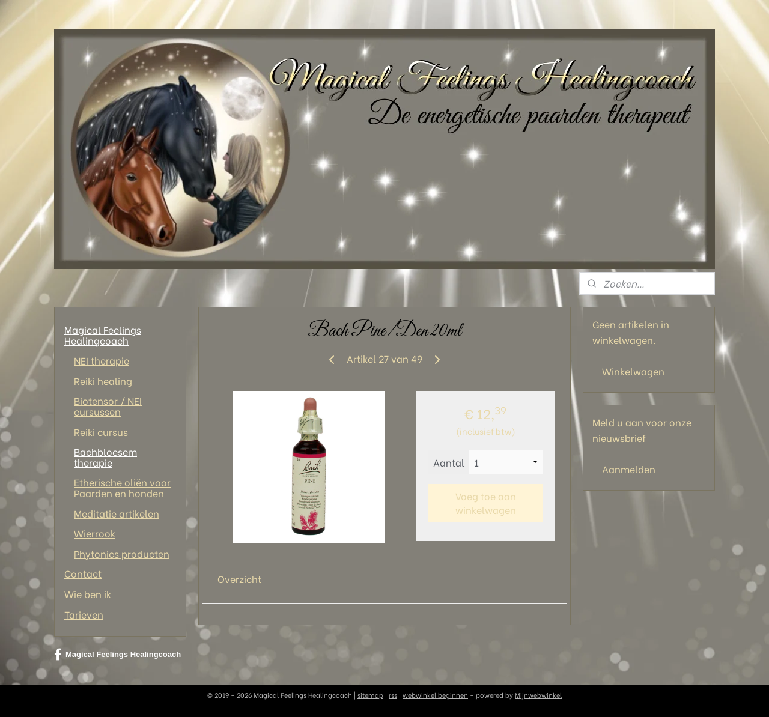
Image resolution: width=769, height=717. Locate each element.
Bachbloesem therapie (105, 456)
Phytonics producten (121, 553)
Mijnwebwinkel (538, 695)
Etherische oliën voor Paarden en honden (122, 487)
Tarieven (83, 614)
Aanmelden (628, 469)
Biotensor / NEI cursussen (108, 405)
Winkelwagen (633, 371)
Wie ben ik (87, 594)
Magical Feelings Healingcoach (102, 334)
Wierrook (94, 533)
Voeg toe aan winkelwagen (485, 502)
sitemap (370, 695)
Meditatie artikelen (116, 513)
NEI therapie (101, 360)
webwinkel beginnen (435, 695)
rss (393, 695)
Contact (83, 573)
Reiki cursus (101, 431)
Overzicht (239, 578)
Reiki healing (103, 380)
